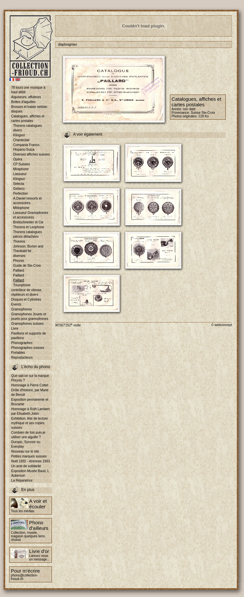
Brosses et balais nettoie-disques (29, 109)
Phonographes (21, 343)
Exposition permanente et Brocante (29, 402)
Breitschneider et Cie (28, 222)
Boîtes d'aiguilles (23, 102)
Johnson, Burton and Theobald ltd (28, 249)
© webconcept (221, 325)
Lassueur (19, 174)
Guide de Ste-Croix (27, 265)
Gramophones (21, 309)
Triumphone (21, 285)
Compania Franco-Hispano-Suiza (26, 147)
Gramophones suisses (27, 323)
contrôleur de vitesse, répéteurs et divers (26, 292)
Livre (14, 328)
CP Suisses (21, 164)
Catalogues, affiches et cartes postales (27, 118)
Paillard (18, 270)
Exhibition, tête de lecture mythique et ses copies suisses (29, 423)
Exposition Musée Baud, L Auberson (30, 473)
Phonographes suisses (27, 348)
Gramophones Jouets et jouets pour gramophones (29, 316)
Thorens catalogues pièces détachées (27, 234)
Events (16, 304)
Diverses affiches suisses (31, 154)
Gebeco (18, 188)
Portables (18, 352)
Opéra (17, 159)
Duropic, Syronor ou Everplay (25, 444)
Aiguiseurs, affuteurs (26, 97)
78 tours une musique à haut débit (28, 90)
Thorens (19, 241)
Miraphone (20, 169)
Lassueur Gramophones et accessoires (30, 215)
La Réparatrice (22, 480)
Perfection (20, 193)
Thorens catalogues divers (27, 128)
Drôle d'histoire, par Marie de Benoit (29, 392)
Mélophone (21, 208)
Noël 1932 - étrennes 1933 (30, 461)
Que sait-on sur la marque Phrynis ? (30, 378)
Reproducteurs (22, 357)
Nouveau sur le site (25, 451)
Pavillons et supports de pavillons (28, 336)
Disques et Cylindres (26, 299)
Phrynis (18, 260)
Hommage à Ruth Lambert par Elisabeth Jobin (30, 411)
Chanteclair (21, 140)
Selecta (18, 184)
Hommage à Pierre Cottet (29, 385)
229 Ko (203, 116)
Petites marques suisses (28, 456)
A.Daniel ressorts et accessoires (27, 201)
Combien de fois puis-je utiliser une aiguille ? (28, 435)
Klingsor (19, 135)
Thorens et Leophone (28, 227)
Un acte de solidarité (26, 466)
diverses (19, 256)
